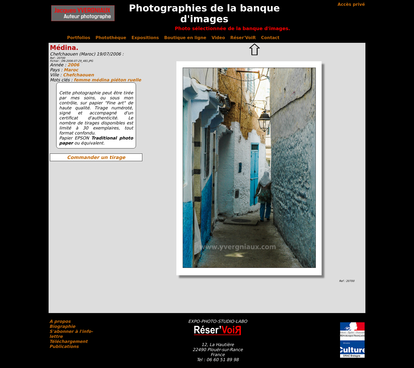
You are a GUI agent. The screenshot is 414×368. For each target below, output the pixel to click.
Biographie (62, 326)
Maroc (71, 69)
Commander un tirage (96, 157)
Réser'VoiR (243, 37)
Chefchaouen (78, 74)
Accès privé (351, 4)
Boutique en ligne (185, 37)
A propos (59, 321)
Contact (270, 37)
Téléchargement (68, 341)
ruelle (134, 79)
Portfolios (78, 37)
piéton (119, 79)
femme (83, 79)
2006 (73, 64)
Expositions (145, 37)
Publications (64, 346)
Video (218, 37)
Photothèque (111, 37)
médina (101, 79)
